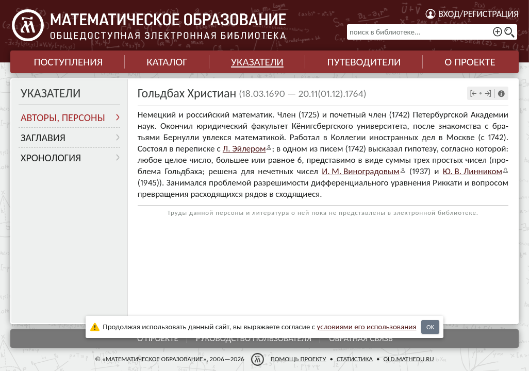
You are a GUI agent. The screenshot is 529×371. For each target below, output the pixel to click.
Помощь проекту (298, 359)
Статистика (355, 359)
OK (430, 327)
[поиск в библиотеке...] (432, 32)
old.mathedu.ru (408, 359)
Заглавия (43, 137)
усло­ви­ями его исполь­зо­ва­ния (367, 326)
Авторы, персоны (63, 117)
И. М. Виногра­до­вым (360, 171)
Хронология (51, 157)
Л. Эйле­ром (244, 148)
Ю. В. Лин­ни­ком (472, 171)
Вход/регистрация (478, 14)
